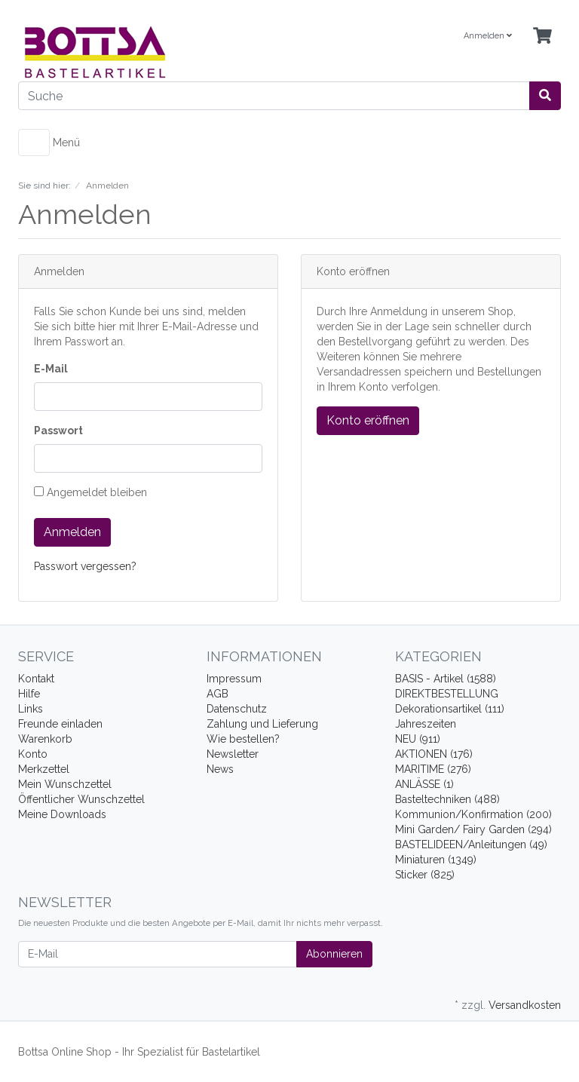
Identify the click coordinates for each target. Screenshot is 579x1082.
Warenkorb (45, 739)
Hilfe (29, 694)
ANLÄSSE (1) (424, 784)
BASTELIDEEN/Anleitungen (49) (471, 844)
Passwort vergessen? (85, 566)
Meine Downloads (62, 814)
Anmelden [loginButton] (72, 532)
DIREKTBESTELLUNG (446, 694)
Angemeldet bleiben (90, 492)
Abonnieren (334, 954)
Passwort (58, 431)
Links (30, 709)
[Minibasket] (542, 37)
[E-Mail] (157, 954)
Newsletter (233, 754)
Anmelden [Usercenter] (488, 36)
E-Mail (51, 369)
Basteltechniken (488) (447, 799)
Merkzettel (43, 769)
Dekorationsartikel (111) (449, 709)
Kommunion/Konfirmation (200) (473, 814)
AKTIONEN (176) (434, 754)
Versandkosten (525, 1005)
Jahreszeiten (425, 724)
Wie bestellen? (243, 739)
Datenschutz (237, 709)
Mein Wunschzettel (65, 784)
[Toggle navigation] (34, 142)
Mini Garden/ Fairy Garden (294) (473, 829)
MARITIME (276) (433, 769)
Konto (32, 754)
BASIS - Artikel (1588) (445, 679)
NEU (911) (417, 739)
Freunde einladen (60, 724)
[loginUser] (148, 396)
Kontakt (36, 679)
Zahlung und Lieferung (262, 724)
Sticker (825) (425, 875)
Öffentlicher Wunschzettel (81, 799)
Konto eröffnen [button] (367, 420)
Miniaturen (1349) (435, 860)
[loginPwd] (148, 458)
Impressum (234, 679)
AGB (217, 694)
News (220, 769)
